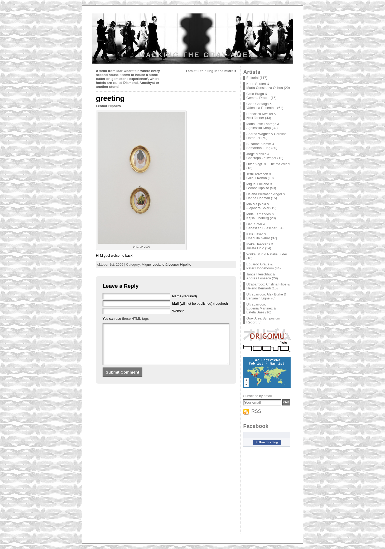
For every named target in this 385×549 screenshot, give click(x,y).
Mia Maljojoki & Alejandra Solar (258, 206)
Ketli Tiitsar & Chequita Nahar (258, 236)
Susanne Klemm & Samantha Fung (260, 146)
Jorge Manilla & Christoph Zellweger (261, 156)
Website (178, 311)
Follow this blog (267, 442)
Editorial (252, 78)
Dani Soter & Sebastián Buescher (261, 226)
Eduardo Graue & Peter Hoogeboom (260, 266)
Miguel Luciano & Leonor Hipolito (166, 264)
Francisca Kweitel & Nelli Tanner (261, 116)
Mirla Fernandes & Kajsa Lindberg (260, 216)
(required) (184, 296)
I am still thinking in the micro (210, 71)
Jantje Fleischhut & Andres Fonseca (260, 276)
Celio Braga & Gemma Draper (258, 96)
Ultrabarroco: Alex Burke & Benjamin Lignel (266, 296)
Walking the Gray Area (196, 55)
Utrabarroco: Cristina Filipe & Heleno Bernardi (268, 286)
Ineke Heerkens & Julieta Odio (259, 246)
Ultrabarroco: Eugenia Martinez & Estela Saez (261, 308)
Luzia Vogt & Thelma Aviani (268, 164)
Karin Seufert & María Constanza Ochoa (264, 86)
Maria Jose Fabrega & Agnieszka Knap (263, 126)
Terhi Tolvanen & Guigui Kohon (258, 176)
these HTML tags (135, 319)
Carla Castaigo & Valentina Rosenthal (261, 106)
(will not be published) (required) (200, 303)
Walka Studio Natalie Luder (266, 254)
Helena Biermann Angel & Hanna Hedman (265, 196)
